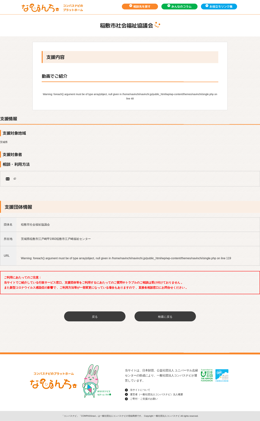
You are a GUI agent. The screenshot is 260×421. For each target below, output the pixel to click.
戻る (95, 316)
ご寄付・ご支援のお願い (144, 398)
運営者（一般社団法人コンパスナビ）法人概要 (156, 394)
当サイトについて (140, 389)
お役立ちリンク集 (221, 7)
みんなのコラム (181, 7)
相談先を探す (142, 7)
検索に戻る (165, 316)
